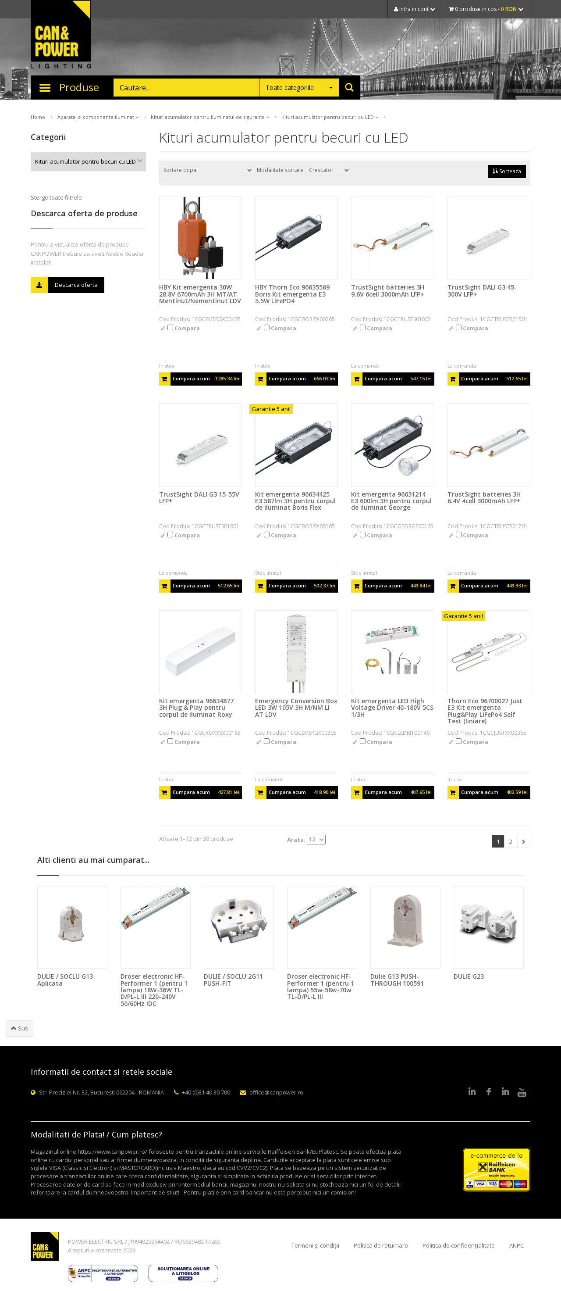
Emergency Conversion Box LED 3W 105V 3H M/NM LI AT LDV (296, 708)
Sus (19, 1028)
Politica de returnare (381, 1245)
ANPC (516, 1245)
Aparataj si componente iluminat (97, 117)
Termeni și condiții (315, 1245)
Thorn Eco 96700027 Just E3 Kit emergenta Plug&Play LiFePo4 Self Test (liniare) (484, 711)
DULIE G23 (469, 976)
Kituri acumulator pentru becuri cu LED (329, 117)
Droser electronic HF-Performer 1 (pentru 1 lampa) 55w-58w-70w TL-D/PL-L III (320, 986)
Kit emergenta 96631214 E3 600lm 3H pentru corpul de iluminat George (391, 501)
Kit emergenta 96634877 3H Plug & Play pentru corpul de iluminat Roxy (196, 708)
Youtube (522, 1092)
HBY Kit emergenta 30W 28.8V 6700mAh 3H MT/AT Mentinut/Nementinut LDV (200, 294)
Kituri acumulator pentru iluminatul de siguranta (210, 117)
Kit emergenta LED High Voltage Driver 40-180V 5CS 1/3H (392, 708)
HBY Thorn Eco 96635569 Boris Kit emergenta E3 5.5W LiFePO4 (292, 294)
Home (38, 117)
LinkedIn (472, 1092)
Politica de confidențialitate (459, 1245)
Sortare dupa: (208, 170)
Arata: (306, 839)
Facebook (489, 1092)
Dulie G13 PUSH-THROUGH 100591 (397, 979)
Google (505, 1092)
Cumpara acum (199, 379)
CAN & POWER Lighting (61, 35)
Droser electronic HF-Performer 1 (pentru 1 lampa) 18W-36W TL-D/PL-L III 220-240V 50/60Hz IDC (154, 990)
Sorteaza (507, 171)
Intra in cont (414, 9)
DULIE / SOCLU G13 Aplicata (65, 979)
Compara (183, 328)
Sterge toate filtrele (56, 197)
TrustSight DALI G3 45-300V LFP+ (482, 290)
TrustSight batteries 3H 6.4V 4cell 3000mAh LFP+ (484, 497)
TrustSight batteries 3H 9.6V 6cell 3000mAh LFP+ (387, 290)
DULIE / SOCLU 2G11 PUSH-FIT (233, 979)
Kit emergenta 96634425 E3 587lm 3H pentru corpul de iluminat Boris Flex (295, 501)
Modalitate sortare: (304, 170)
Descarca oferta (64, 285)
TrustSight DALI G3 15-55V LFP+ (199, 497)
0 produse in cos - (486, 9)
